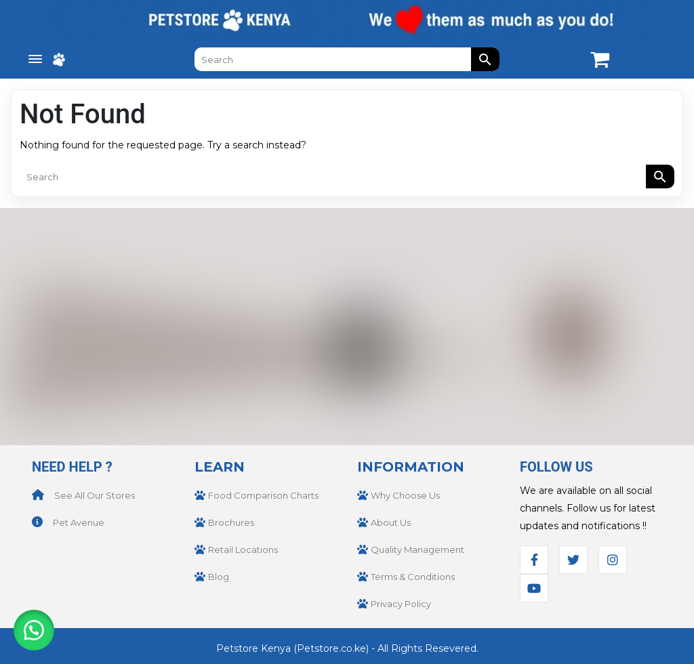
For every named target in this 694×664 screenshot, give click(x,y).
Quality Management (417, 549)
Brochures (231, 522)
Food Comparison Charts (263, 495)
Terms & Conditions (413, 576)
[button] (34, 630)
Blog (218, 576)
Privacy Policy (401, 603)
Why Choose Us (405, 495)
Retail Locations (243, 549)
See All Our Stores (94, 495)
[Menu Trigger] (35, 59)
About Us (391, 522)
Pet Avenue (78, 522)
